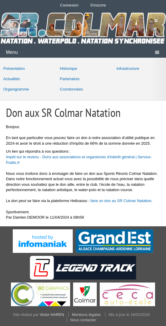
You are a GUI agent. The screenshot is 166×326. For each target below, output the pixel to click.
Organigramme (16, 89)
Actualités (11, 79)
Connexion (69, 5)
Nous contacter (83, 320)
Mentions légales (86, 314)
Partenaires (69, 79)
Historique (68, 68)
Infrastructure (128, 68)
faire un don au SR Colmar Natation (120, 200)
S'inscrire (98, 5)
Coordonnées (71, 89)
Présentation (14, 68)
